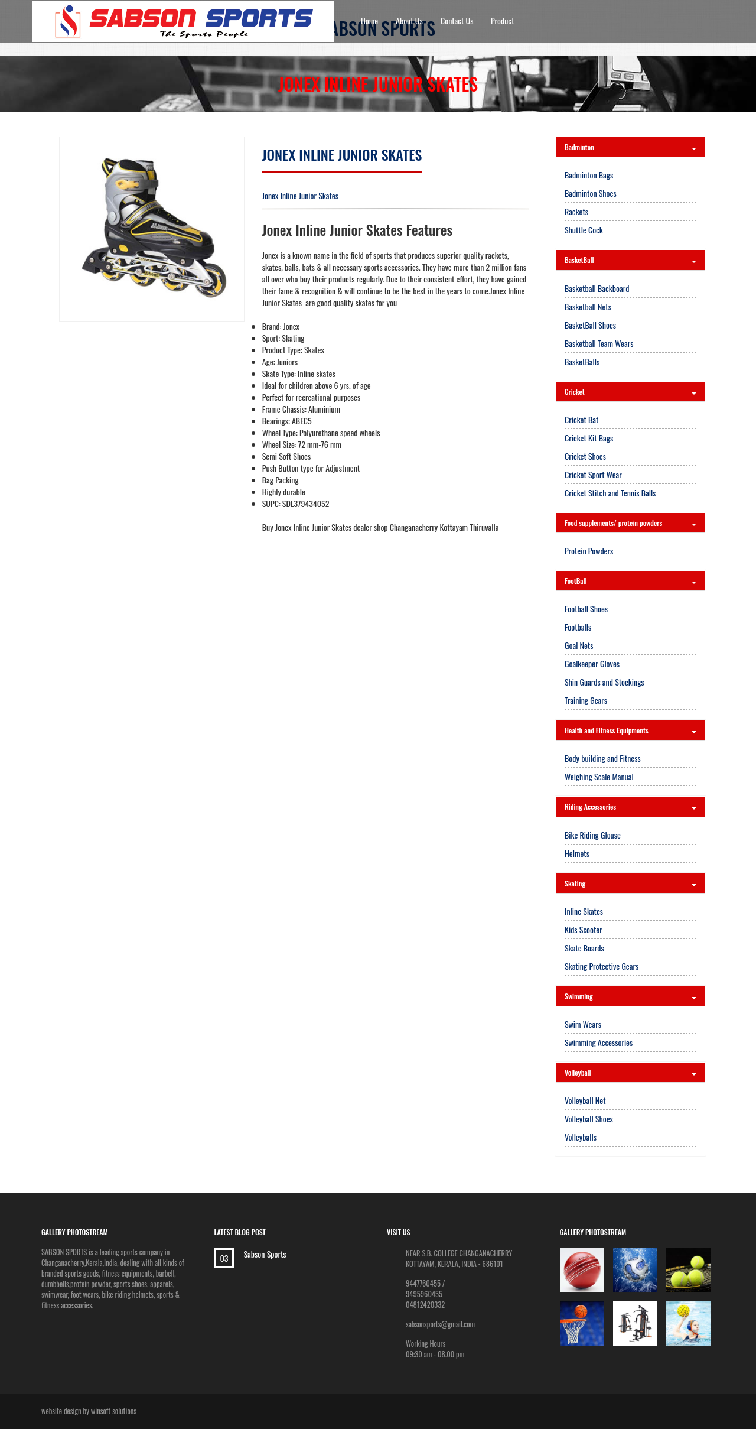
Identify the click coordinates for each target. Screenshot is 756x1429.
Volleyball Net (585, 1100)
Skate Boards (584, 947)
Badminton (630, 147)
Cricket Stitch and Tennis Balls (610, 492)
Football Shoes (586, 608)
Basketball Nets (588, 306)
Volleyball (630, 1072)
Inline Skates (584, 911)
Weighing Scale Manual (599, 776)
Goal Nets (579, 645)
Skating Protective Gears (601, 966)
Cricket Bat (581, 419)
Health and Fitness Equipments (630, 730)
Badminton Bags (589, 174)
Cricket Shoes (585, 456)
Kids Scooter (583, 929)
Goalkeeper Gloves (592, 663)
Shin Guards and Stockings (604, 681)
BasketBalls (582, 361)
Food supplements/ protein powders (630, 523)
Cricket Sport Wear (593, 474)
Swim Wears (583, 1024)
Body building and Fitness (603, 758)
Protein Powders (589, 550)
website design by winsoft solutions (88, 1411)
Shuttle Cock (584, 229)
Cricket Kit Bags (589, 437)
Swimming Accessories (599, 1042)
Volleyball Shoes (589, 1118)
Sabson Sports (265, 1254)
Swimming (630, 996)
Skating (630, 883)
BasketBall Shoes (590, 325)
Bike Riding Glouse (593, 835)
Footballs (578, 627)
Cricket (630, 391)
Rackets (576, 211)
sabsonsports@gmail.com (440, 1324)
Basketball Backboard (597, 288)
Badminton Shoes (591, 193)
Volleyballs (581, 1137)
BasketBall (630, 260)
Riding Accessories (630, 806)
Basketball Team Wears (599, 343)
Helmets (577, 853)
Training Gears (586, 700)
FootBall (630, 580)
